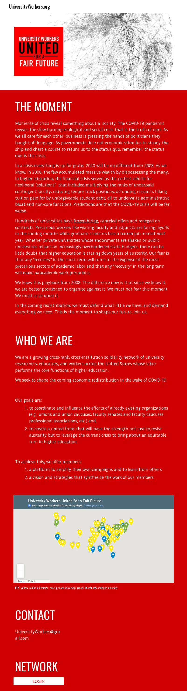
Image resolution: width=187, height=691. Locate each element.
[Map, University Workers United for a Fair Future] (93, 539)
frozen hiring (86, 221)
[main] (93, 106)
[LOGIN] (39, 681)
